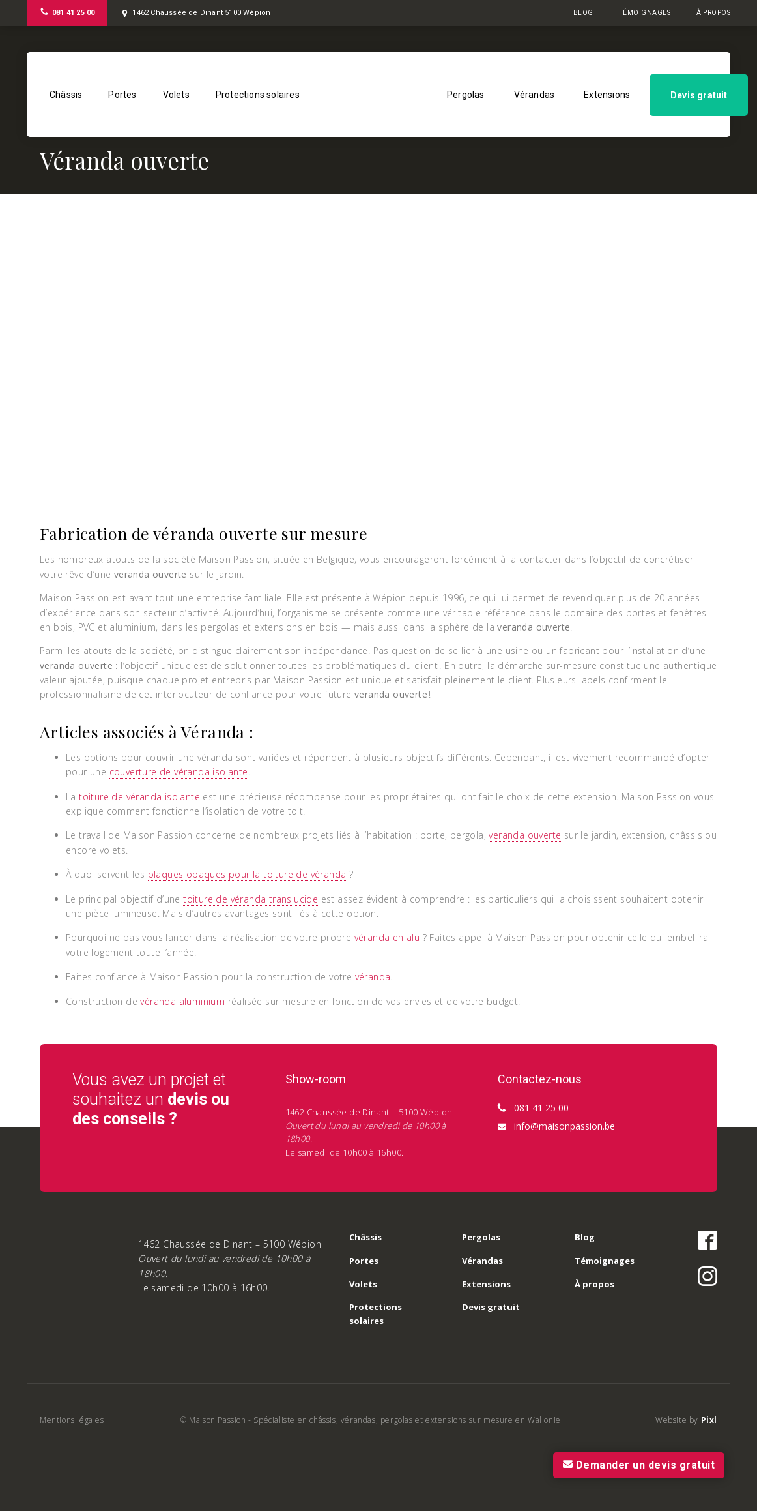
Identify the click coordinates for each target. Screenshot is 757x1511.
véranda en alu (387, 937)
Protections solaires (258, 94)
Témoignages (645, 12)
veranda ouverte (525, 835)
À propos (713, 12)
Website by (686, 1420)
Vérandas (534, 94)
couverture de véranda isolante (178, 772)
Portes (122, 94)
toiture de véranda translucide (250, 899)
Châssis (66, 94)
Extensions (607, 94)
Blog (583, 12)
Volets (176, 94)
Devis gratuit (699, 95)
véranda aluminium (182, 1001)
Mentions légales (72, 1420)
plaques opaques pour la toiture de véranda (247, 874)
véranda (373, 976)
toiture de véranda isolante (139, 796)
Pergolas (466, 94)
